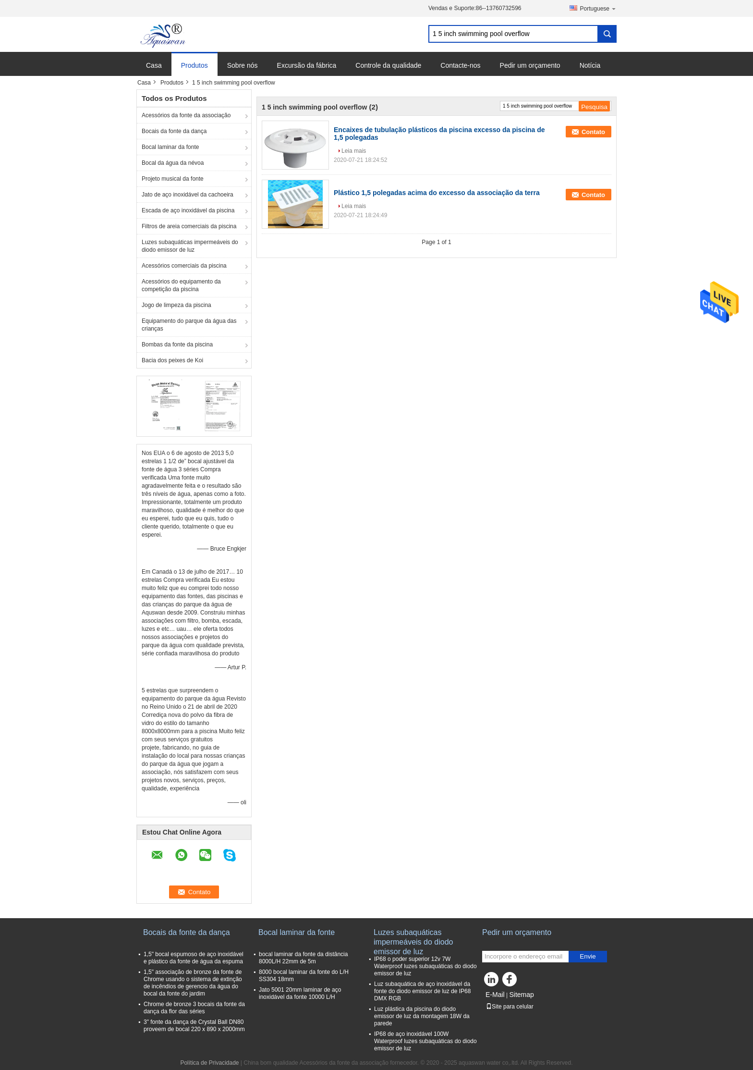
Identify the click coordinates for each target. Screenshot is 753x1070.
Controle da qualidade (388, 65)
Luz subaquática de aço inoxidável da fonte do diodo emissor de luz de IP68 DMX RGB (422, 991)
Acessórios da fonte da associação (186, 115)
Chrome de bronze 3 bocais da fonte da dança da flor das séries (194, 1008)
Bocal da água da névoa (173, 163)
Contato (593, 131)
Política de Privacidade (209, 1062)
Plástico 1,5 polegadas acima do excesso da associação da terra (437, 193)
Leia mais (353, 151)
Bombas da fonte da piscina (177, 344)
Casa (154, 65)
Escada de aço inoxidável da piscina (188, 210)
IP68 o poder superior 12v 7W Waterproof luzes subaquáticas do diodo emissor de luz (425, 966)
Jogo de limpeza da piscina (176, 305)
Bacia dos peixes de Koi (172, 360)
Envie (587, 956)
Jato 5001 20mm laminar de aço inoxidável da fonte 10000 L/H (300, 993)
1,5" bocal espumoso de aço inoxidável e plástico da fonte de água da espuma (193, 958)
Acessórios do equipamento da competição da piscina (181, 285)
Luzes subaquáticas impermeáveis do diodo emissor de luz (190, 246)
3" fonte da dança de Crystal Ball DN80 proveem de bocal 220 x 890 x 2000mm (194, 1026)
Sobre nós (242, 65)
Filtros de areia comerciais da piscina (189, 226)
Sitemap (521, 994)
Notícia (590, 65)
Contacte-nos (460, 65)
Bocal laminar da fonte (170, 147)
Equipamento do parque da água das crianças (189, 325)
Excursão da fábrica (307, 65)
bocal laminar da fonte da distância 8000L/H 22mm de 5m (303, 958)
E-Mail (495, 994)
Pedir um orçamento (530, 65)
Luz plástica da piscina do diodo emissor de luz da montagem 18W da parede (422, 1016)
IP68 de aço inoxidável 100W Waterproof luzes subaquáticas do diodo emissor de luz (425, 1041)
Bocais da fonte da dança (174, 131)
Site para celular (510, 1006)
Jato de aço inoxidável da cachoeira (187, 194)
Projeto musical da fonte (173, 178)
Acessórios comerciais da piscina (184, 265)
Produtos (194, 65)
